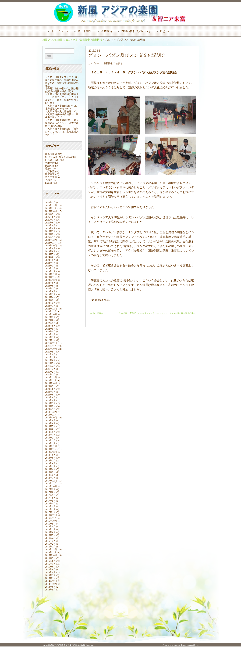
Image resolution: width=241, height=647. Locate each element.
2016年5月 (50, 535)
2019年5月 (50, 432)
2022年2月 (50, 337)
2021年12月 (51, 343)
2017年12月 (51, 480)
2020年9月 (50, 386)
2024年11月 (51, 242)
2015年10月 (51, 555)
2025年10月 (51, 211)
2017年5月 (50, 501)
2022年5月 (50, 328)
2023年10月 (51, 280)
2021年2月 (50, 371)
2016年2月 (50, 544)
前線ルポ (50, 165)
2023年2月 (50, 303)
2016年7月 (50, 529)
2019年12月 (51, 412)
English (164, 31)
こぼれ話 (50, 171)
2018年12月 (51, 446)
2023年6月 (50, 291)
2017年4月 (50, 503)
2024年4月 (50, 263)
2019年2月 (50, 440)
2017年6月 (50, 498)
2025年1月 (50, 237)
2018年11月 (51, 449)
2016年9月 (50, 523)
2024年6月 (50, 257)
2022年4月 (50, 331)
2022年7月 (50, 323)
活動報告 (106, 31)
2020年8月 (50, 389)
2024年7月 (50, 254)
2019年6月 (50, 429)
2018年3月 (50, 472)
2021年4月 (50, 366)
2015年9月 (50, 558)
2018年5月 (50, 466)
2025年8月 (50, 217)
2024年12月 (51, 240)
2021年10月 (51, 349)
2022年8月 (50, 320)
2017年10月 (51, 486)
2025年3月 (50, 231)
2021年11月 (51, 346)
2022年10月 (51, 314)
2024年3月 (50, 265)
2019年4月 (50, 435)
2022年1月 (50, 340)
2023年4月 (50, 297)
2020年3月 (50, 403)
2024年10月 (51, 245)
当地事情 (50, 163)
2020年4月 (50, 400)
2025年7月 (50, 220)
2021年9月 (50, 351)
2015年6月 (50, 566)
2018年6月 (50, 463)
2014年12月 (51, 581)
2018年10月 (51, 452)
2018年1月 (50, 478)
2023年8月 (50, 285)
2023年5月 (50, 294)
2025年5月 (50, 225)
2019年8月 (50, 423)
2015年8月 (50, 561)
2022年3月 (50, 334)
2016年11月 (51, 518)
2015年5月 (50, 569)
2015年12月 (51, 549)
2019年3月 (50, 437)
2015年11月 (51, 552)
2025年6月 (50, 222)
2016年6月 (50, 532)
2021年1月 (50, 374)
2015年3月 (50, 575)
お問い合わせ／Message (136, 31)
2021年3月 (50, 369)
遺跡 (47, 168)
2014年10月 (51, 584)
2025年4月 (50, 228)
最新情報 (97, 39)
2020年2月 (50, 406)
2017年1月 (50, 512)
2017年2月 (50, 509)
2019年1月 (50, 443)
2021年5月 (50, 363)
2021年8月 (50, 354)
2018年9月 (50, 455)
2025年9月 (50, 214)
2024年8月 (50, 251)
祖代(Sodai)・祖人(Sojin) (58, 157)
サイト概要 (85, 31)
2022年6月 (50, 326)
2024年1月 (50, 271)
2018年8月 (50, 457)
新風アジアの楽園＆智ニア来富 (63, 645)
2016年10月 (51, 521)
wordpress (176, 645)
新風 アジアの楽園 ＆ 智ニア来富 (60, 39)
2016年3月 (50, 541)
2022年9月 (50, 317)
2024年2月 (50, 268)
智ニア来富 (51, 177)
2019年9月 (50, 420)
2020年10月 (51, 383)
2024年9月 (50, 248)
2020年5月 (50, 397)
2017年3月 (50, 506)
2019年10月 (51, 417)
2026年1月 (50, 202)
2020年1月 (50, 409)
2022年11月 (51, 311)
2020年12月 (51, 377)
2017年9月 (50, 489)
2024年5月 (50, 260)
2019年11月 (51, 414)
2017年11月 (51, 483)
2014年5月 (50, 589)
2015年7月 (50, 564)
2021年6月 (50, 360)
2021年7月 (50, 357)
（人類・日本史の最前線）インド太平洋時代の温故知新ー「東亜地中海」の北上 (61, 114)
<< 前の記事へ (96, 313)
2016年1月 (50, 546)
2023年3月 (50, 300)
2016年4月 (50, 538)
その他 (48, 180)
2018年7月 (50, 460)
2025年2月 (50, 234)
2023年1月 (50, 306)
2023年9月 (50, 283)
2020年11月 (51, 380)
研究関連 (50, 174)
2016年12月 (51, 515)
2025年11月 (51, 208)
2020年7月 (50, 392)
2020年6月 (50, 394)
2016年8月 (50, 526)
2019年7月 (50, 426)
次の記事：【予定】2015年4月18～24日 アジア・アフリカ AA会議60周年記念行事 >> (157, 313)
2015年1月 (50, 578)
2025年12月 (51, 205)
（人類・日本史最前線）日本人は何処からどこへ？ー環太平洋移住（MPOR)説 (61, 123)
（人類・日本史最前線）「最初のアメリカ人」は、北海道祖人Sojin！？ (61, 131)
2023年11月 (51, 277)
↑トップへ (193, 609)
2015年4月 (50, 572)
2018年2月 (50, 475)
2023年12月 (51, 274)
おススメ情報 (52, 160)
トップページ (60, 31)
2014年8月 (50, 587)
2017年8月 (50, 492)
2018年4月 (50, 469)
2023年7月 (50, 288)
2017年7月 (50, 495)
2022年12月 (51, 308)
